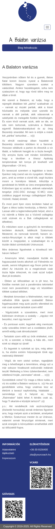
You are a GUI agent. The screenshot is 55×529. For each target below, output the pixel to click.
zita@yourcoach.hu (40, 454)
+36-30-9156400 (39, 449)
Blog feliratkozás (27, 47)
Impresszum (9, 458)
